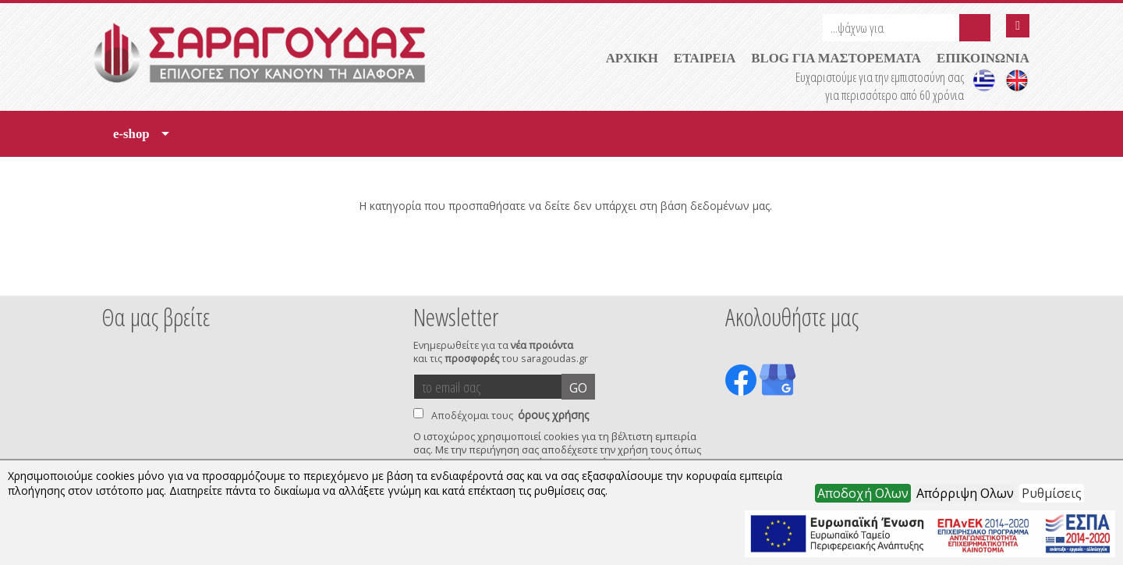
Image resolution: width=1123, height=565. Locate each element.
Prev (109, 274)
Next (1005, 274)
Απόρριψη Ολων (965, 493)
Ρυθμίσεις (1052, 493)
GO (578, 387)
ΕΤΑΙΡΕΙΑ (705, 58)
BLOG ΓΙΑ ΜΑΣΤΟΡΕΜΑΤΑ (836, 58)
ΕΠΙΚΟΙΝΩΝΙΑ (983, 58)
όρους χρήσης (553, 414)
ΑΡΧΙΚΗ (632, 58)
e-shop (141, 139)
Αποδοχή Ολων (863, 493)
